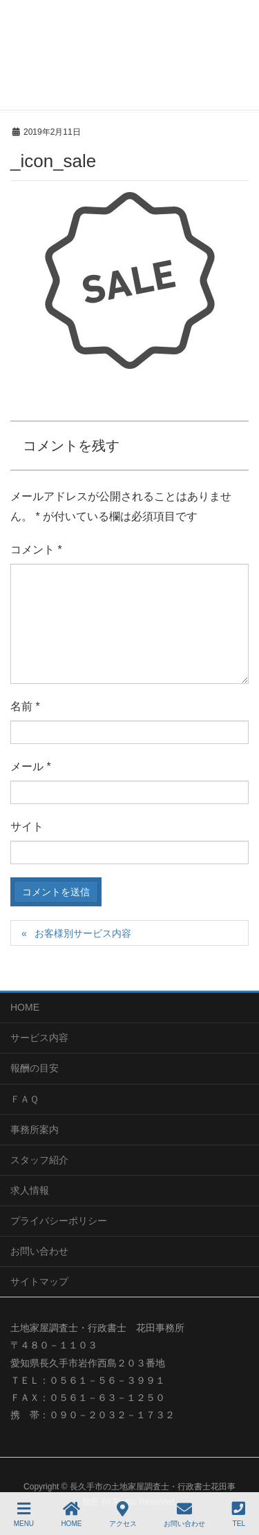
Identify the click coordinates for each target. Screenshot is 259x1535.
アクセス (123, 1514)
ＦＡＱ (24, 1099)
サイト (27, 826)
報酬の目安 (34, 1068)
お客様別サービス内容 (83, 933)
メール (30, 766)
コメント (36, 549)
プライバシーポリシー (58, 1220)
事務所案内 (34, 1129)
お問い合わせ (39, 1251)
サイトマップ (39, 1281)
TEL (238, 1514)
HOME (24, 1007)
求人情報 (29, 1190)
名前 (25, 706)
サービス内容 (39, 1037)
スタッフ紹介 (39, 1159)
